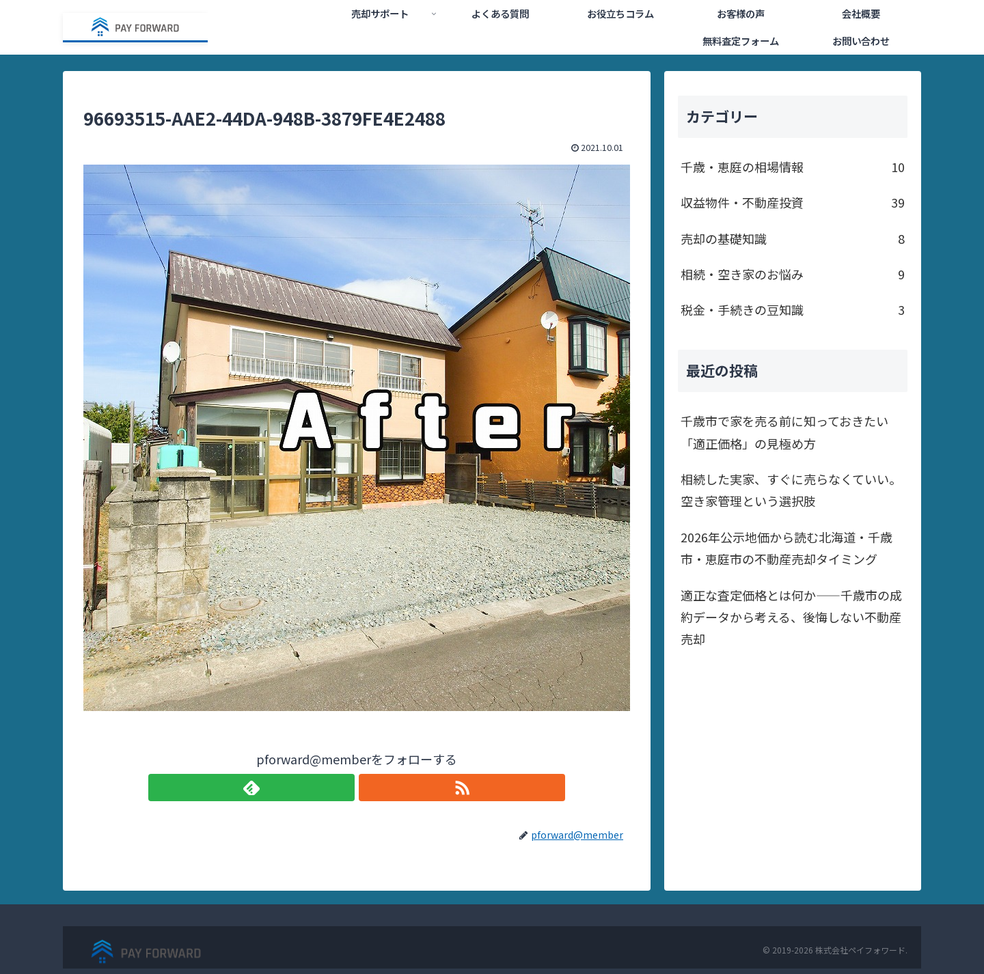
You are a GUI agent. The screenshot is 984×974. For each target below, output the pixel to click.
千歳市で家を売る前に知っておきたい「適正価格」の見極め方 (784, 431)
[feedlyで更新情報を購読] (341, 787)
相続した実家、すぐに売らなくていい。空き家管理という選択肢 (791, 490)
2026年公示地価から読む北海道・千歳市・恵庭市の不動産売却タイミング (786, 548)
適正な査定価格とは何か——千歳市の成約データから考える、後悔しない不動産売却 (791, 617)
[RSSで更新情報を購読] (372, 787)
